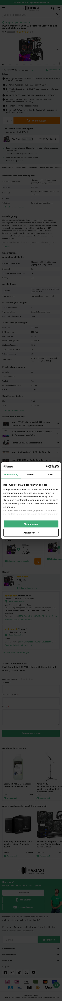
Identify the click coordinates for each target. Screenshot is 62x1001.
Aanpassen (31, 532)
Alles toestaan (31, 524)
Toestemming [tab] (11, 474)
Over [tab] (50, 474)
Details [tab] (31, 474)
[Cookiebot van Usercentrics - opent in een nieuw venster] (46, 466)
